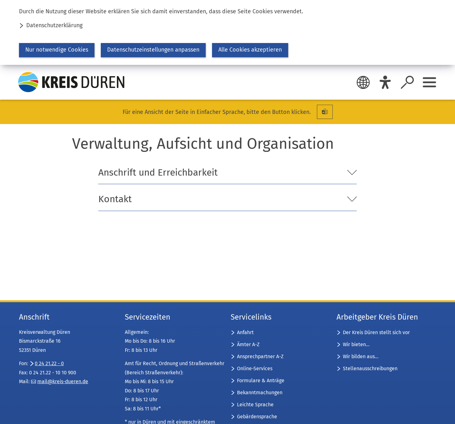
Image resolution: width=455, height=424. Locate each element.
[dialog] (227, 32)
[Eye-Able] (385, 82)
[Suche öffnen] (407, 82)
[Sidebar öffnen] (429, 82)
